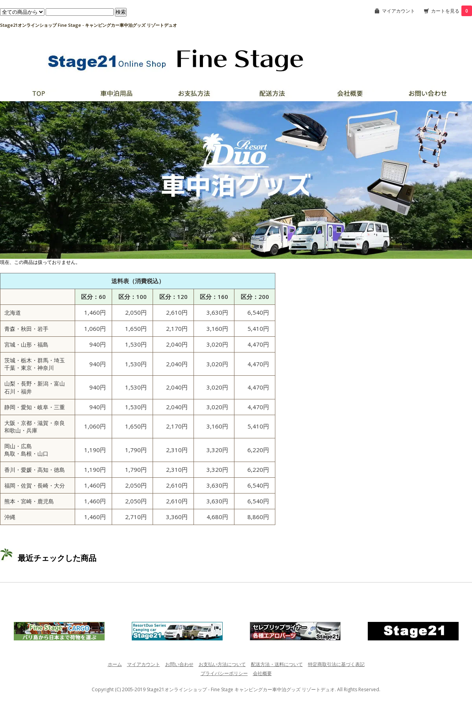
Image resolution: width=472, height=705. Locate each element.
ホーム (115, 664)
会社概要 (262, 673)
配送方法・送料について (277, 664)
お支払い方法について (222, 664)
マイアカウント (398, 10)
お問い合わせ (179, 664)
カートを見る (451, 10)
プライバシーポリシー (224, 673)
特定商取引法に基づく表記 (336, 664)
